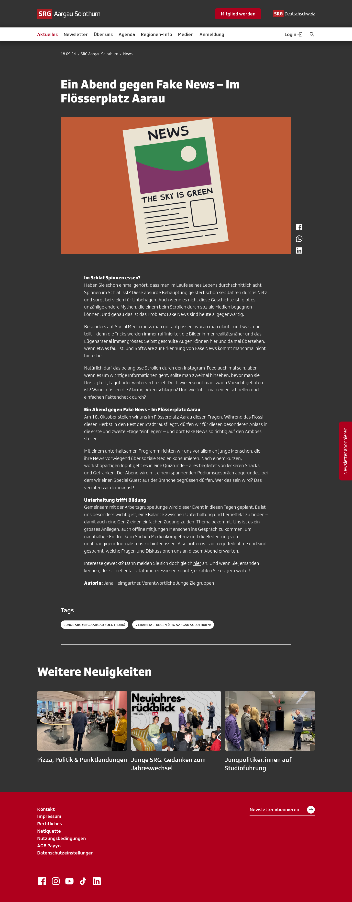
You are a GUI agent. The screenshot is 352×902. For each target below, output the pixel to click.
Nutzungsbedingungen (61, 838)
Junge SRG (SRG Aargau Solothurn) (94, 625)
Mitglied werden (238, 13)
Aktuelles (47, 34)
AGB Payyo (49, 845)
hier (197, 563)
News (127, 54)
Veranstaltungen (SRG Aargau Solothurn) (172, 625)
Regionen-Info (156, 34)
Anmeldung (211, 34)
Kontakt (46, 809)
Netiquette (49, 831)
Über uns (103, 34)
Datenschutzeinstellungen (65, 852)
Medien (186, 34)
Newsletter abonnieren (282, 810)
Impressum (49, 816)
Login (294, 34)
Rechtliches (49, 823)
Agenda (127, 34)
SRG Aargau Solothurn (99, 54)
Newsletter (76, 34)
